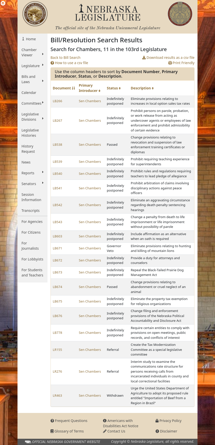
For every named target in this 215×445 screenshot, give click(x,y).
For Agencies (32, 221)
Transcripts (31, 210)
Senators (33, 183)
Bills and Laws (33, 79)
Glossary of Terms (67, 431)
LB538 (57, 144)
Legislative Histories (30, 133)
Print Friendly (181, 62)
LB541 (57, 188)
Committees (33, 103)
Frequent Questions (69, 420)
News (26, 162)
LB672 (57, 260)
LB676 (57, 316)
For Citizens (31, 232)
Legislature (33, 65)
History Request (28, 149)
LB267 (57, 120)
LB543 (57, 222)
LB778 (57, 332)
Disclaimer (166, 431)
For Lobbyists (32, 259)
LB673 (57, 272)
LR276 (57, 371)
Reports (33, 172)
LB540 (57, 173)
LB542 (57, 205)
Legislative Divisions (33, 117)
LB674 (57, 286)
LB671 (57, 248)
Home (30, 39)
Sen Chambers (90, 101)
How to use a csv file (69, 62)
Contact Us (114, 431)
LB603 (57, 236)
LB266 (57, 101)
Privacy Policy (169, 420)
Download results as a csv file (168, 57)
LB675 (57, 301)
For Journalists (30, 246)
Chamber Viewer (33, 52)
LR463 (57, 395)
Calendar (29, 92)
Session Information (31, 197)
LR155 (57, 349)
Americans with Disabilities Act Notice (120, 423)
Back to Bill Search (65, 57)
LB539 (57, 161)
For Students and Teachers (32, 272)
